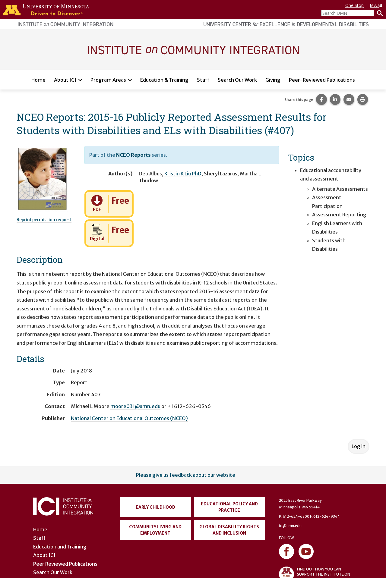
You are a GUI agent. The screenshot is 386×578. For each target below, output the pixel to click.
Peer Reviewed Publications (65, 564)
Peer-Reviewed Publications (322, 80)
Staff (203, 80)
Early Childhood (155, 507)
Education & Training (164, 80)
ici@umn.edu (290, 525)
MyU (376, 5)
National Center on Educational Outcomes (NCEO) (129, 418)
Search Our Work (237, 80)
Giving (272, 80)
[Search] (378, 13)
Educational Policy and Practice (229, 507)
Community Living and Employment (155, 530)
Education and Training (60, 547)
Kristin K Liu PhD (182, 174)
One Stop (354, 5)
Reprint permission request (44, 219)
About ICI (65, 80)
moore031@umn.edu (135, 406)
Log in (358, 446)
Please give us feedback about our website (185, 475)
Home (38, 80)
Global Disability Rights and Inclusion (229, 530)
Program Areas (108, 80)
